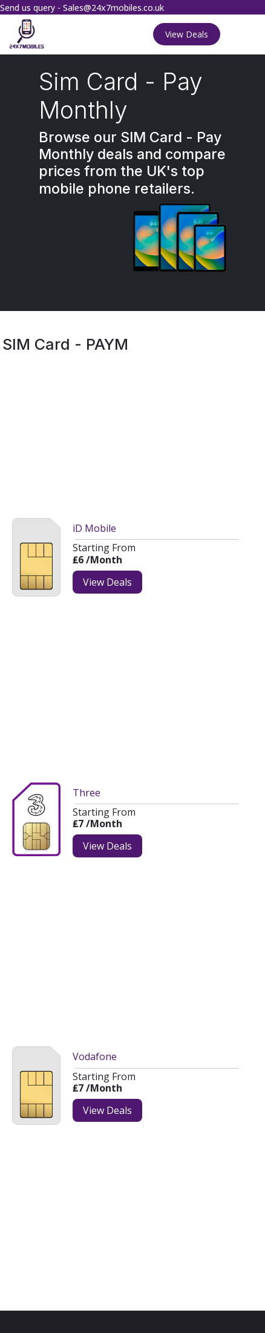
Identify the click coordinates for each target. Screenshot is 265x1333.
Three (86, 792)
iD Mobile (94, 528)
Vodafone (95, 1056)
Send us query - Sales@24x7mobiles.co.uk (82, 7)
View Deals (186, 34)
